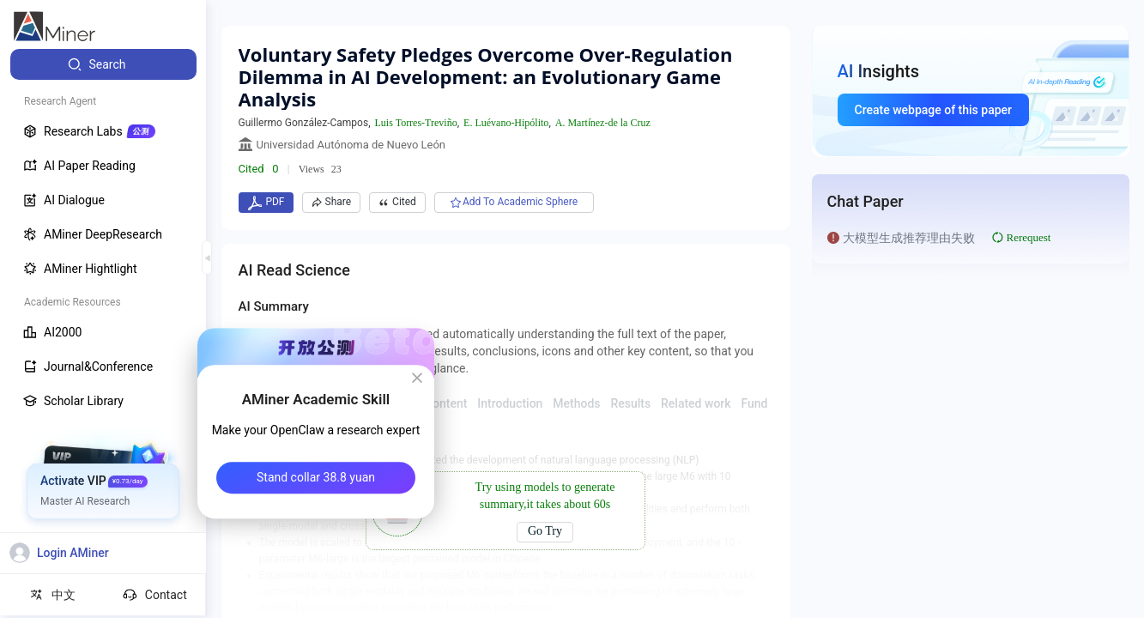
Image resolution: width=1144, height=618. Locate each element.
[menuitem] (103, 64)
